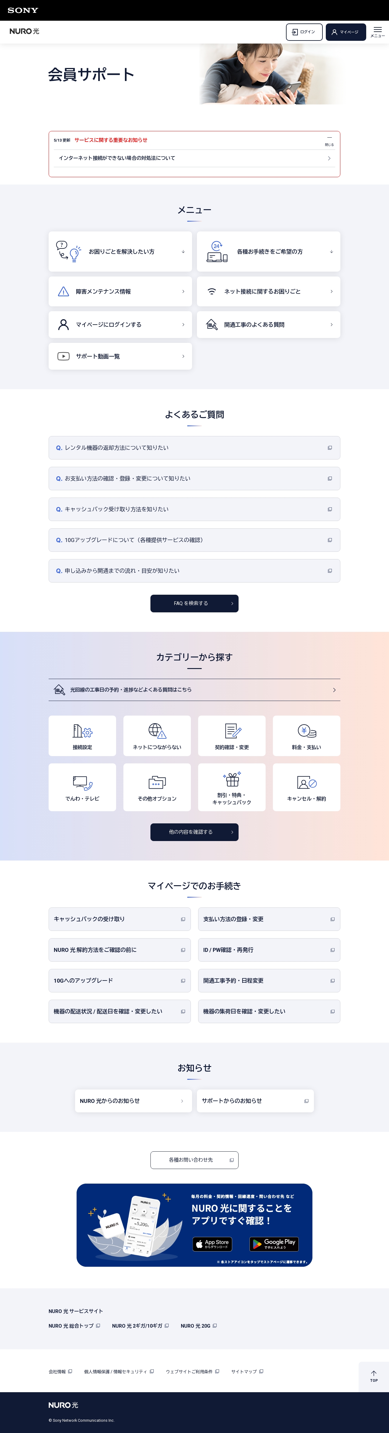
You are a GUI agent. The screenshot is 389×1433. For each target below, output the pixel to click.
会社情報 (60, 1371)
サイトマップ (247, 1371)
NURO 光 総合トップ (74, 1326)
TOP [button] (374, 1380)
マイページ (349, 32)
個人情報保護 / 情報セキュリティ (119, 1371)
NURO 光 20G (199, 1326)
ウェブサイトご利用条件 (192, 1371)
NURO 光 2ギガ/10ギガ (140, 1326)
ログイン (303, 32)
